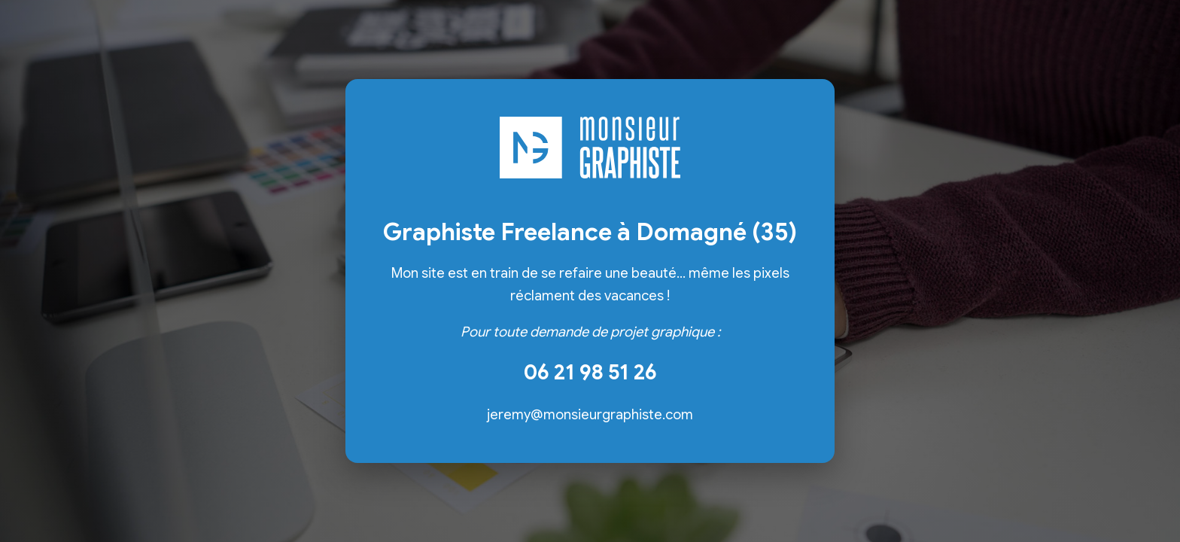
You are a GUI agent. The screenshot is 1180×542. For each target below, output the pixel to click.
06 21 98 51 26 (590, 372)
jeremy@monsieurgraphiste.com (590, 414)
